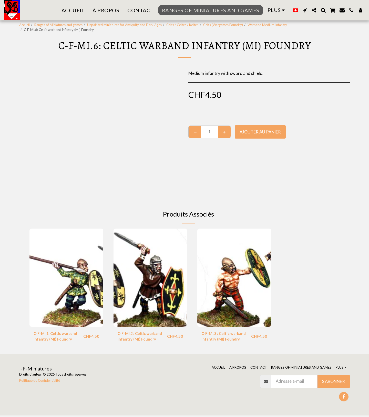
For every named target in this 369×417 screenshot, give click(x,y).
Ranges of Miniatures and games (58, 25)
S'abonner (333, 383)
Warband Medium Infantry (267, 25)
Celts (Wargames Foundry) (223, 25)
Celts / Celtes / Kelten (182, 25)
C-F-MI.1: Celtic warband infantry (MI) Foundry (57, 337)
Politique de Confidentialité (39, 382)
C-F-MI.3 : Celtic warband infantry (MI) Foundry (225, 337)
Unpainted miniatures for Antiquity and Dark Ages (124, 25)
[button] (304, 10)
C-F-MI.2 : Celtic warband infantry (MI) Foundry (142, 337)
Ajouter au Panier (260, 131)
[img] (66, 277)
